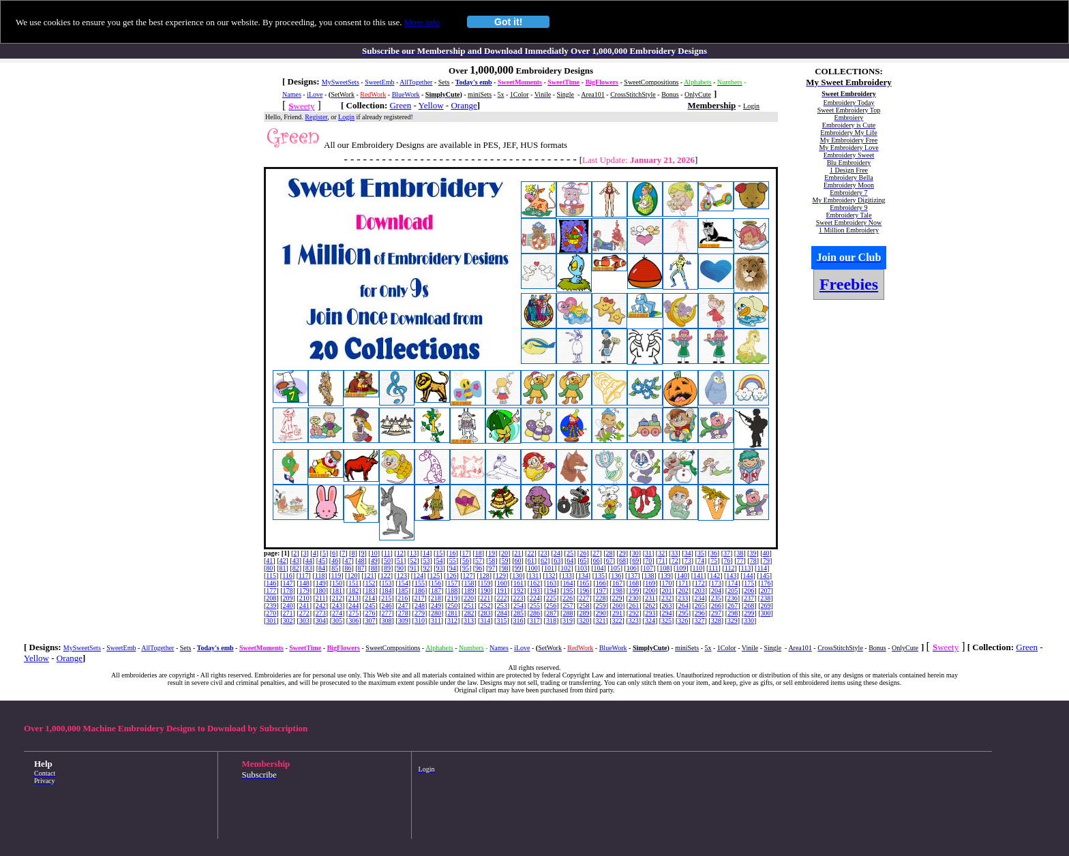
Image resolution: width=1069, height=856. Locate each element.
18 (478, 553)
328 (716, 620)
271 (288, 613)
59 (504, 560)
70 (648, 560)
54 (439, 560)
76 (726, 560)
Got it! (508, 21)
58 (491, 560)
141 (698, 575)
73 (687, 560)
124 (418, 575)
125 (435, 575)
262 (650, 605)
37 (726, 553)
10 (374, 553)
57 (478, 560)
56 (465, 560)
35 (700, 553)
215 (386, 598)
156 (436, 583)
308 (387, 620)
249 (436, 605)
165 (584, 583)
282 (469, 613)
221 (485, 598)
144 (748, 575)
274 (337, 613)
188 (452, 590)
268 (749, 605)
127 (468, 575)
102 (565, 568)
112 (730, 568)
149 (321, 583)
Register (316, 117)
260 (617, 605)
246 (387, 605)
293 (650, 613)
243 (337, 605)
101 (549, 568)
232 (666, 598)
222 (501, 598)
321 (600, 620)
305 (337, 620)
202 (683, 590)
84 (321, 568)
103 (582, 568)
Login (346, 117)
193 (535, 590)
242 (321, 605)
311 (436, 620)
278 (403, 613)
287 (551, 613)
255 (535, 605)
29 (622, 553)
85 (334, 568)
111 (713, 568)
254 (518, 605)
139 (666, 575)
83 (308, 568)
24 (557, 553)
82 (295, 568)
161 (518, 583)
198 (617, 590)
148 (304, 583)
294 (666, 613)
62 (544, 560)
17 (465, 553)
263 (666, 605)
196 (584, 590)
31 (648, 553)
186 (420, 590)
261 (634, 605)
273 (321, 613)
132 (550, 575)
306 (353, 620)
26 (582, 553)
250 (452, 605)
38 (739, 553)
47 (347, 560)
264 (683, 605)
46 (334, 560)
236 (732, 598)
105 (615, 568)
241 (304, 605)
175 (749, 583)
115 (271, 575)
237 (749, 598)
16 (452, 553)
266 (716, 605)
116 (287, 575)
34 (687, 553)
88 (374, 568)
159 (486, 583)
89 (387, 568)
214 (370, 598)
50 (387, 560)
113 (746, 568)
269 (766, 605)
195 (567, 590)
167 (617, 583)
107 (648, 568)
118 (320, 575)
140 (682, 575)
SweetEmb (379, 82)
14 (426, 553)
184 (387, 590)
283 (486, 613)
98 (504, 568)
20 (504, 553)
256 (551, 605)
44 (308, 560)
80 (269, 568)
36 (713, 553)
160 (502, 583)
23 (544, 553)
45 (321, 560)
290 (601, 613)
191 (502, 590)
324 (650, 620)
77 (740, 560)
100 (533, 568)
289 (584, 613)
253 (502, 605)
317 (535, 620)
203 (700, 590)
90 (400, 568)
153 (387, 583)
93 (439, 568)
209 (288, 598)
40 (766, 553)
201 (666, 590)
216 (402, 598)
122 (385, 575)
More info (422, 22)
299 (749, 613)
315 (501, 620)
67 (609, 560)
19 (491, 553)
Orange (464, 105)
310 (420, 620)
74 (700, 560)
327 (699, 620)
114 (762, 568)
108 (664, 568)
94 (452, 568)
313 (469, 620)
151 (353, 583)
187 (436, 590)
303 (304, 620)
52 (413, 560)
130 (517, 575)
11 (387, 553)
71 (662, 560)
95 (465, 568)
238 (765, 598)
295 (683, 613)
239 (271, 605)
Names (291, 94)
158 (469, 583)
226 (567, 598)
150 (337, 583)
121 (369, 575)
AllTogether (416, 82)
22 (530, 553)
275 (353, 613)
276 (370, 613)
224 (535, 598)
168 (634, 583)
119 (336, 575)
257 (567, 605)
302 (288, 620)
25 (570, 553)
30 (635, 553)
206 (749, 590)
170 (666, 583)
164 (567, 583)
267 (732, 605)
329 (732, 620)
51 (400, 560)
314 (485, 620)
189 (469, 590)
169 (650, 583)
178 (288, 590)
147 (288, 583)
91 (413, 568)
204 (716, 590)
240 (288, 605)
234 (699, 598)
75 (713, 560)
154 (403, 583)
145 (764, 575)
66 (596, 560)
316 (518, 620)
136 (616, 575)
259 (601, 605)
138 (649, 575)
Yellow (431, 105)
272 (304, 613)
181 (337, 590)
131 (533, 575)
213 (353, 598)
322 (617, 620)
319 (567, 620)
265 (700, 605)
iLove (314, 94)
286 (535, 613)
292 (634, 613)
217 (420, 598)
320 (584, 620)
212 (337, 598)
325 (666, 620)
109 (681, 568)
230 (634, 598)
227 (584, 598)
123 (402, 575)
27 (595, 553)
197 (601, 590)
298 (732, 613)
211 (321, 598)
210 (304, 598)
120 (352, 575)
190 (486, 590)
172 (700, 583)
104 (598, 568)
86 (347, 568)
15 (439, 553)
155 (420, 583)
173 (716, 583)
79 (766, 560)
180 (321, 590)
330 (749, 620)
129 (501, 575)
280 (436, 613)
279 (420, 613)
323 (634, 620)
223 (518, 598)
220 (469, 598)
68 (622, 560)
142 (715, 575)
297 (716, 613)
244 (353, 605)
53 (426, 560)
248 (420, 605)
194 (551, 590)
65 (582, 560)
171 (683, 583)
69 (635, 560)
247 (403, 605)
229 (617, 598)
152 (370, 583)
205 (732, 590)
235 (716, 598)
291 (617, 613)
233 (683, 598)
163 (551, 583)
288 (567, 613)
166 (601, 583)
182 (353, 590)
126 (451, 575)
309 (403, 620)
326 (683, 620)
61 (531, 560)
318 (551, 620)
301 (271, 620)
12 (400, 553)
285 (518, 613)
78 (753, 560)
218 (436, 598)
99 (518, 568)
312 (452, 620)
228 (600, 598)
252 (486, 605)
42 (283, 560)
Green (400, 105)
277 (387, 613)
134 (583, 575)
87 (361, 568)
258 (584, 605)
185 (403, 590)
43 (295, 560)
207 (766, 590)
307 (370, 620)
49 (374, 560)
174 (732, 583)
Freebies (848, 284)
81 (283, 568)
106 (632, 568)
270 (271, 613)
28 (608, 553)
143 (731, 575)
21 (517, 553)
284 (502, 613)
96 (478, 568)
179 (304, 590)
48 (361, 560)
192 (518, 590)
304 (321, 620)
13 (413, 553)
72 (675, 560)
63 (557, 560)
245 (370, 605)
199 (634, 590)
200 (650, 590)
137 (632, 575)
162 (535, 583)
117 (304, 575)
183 (370, 590)
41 (269, 560)
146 (271, 583)
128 (484, 575)
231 (650, 598)
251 (469, 605)
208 (271, 598)
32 (661, 553)
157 (452, 583)
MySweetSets (340, 82)
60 (518, 560)
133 (567, 575)
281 (452, 613)
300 (766, 613)
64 (570, 560)
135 (599, 575)
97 (491, 568)
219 (452, 598)
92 (426, 568)
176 (766, 583)
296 (700, 613)
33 (674, 553)
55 (452, 560)
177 (271, 590)
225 (551, 598)
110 (698, 568)
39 (752, 553)
